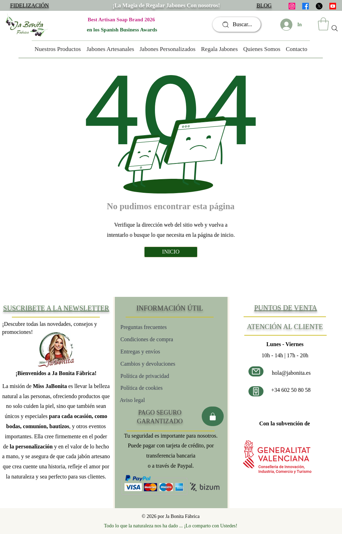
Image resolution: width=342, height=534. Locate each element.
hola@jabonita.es (291, 373)
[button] (323, 23)
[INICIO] (170, 252)
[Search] (334, 28)
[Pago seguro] (213, 416)
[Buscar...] (237, 24)
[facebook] (305, 6)
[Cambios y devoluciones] (161, 364)
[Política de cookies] (164, 388)
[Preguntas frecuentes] (157, 327)
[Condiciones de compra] (160, 339)
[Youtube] (332, 6)
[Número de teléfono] (255, 391)
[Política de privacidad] (158, 376)
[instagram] (292, 6)
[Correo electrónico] (255, 371)
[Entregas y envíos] (163, 351)
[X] (319, 6)
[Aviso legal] (144, 400)
